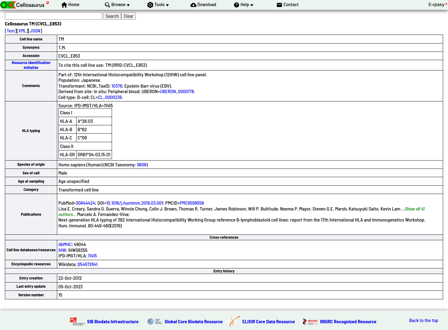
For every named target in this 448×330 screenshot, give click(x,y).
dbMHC (65, 244)
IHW (62, 250)
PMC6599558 (192, 203)
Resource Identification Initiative (31, 65)
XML (22, 30)
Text (11, 30)
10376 (116, 86)
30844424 (85, 203)
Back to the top (423, 320)
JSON (35, 30)
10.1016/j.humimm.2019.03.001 (134, 203)
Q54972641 (87, 264)
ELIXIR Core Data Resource (268, 321)
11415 (92, 255)
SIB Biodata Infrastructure (113, 321)
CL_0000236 (110, 97)
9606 (142, 164)
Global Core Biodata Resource (194, 321)
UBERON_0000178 (177, 91)
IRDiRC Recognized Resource (348, 321)
